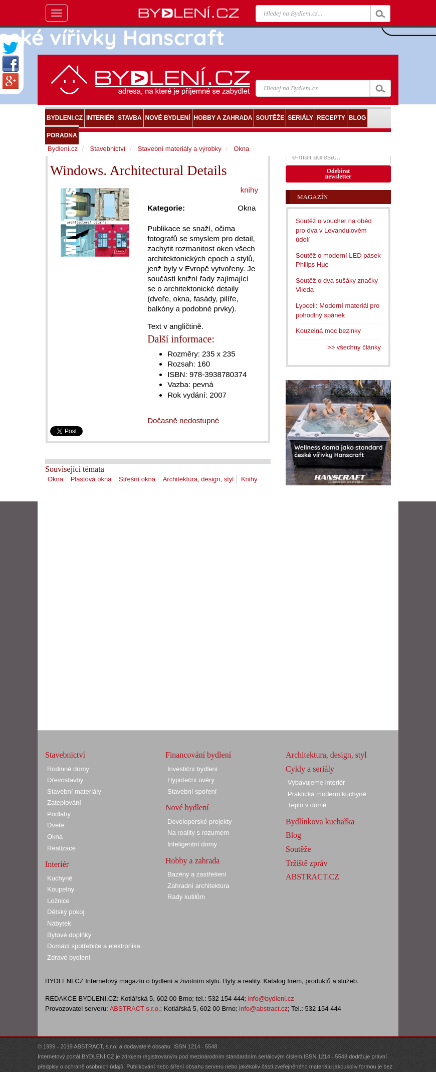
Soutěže (298, 849)
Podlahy (59, 814)
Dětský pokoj (65, 912)
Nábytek (59, 923)
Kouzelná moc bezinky (328, 330)
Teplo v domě (307, 805)
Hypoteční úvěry (190, 780)
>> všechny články (354, 347)
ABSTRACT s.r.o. (135, 1008)
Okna (55, 479)
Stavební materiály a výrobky (180, 148)
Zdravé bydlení (68, 957)
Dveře (56, 825)
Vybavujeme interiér (316, 782)
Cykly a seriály (310, 769)
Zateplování (64, 802)
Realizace (61, 848)
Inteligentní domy (192, 844)
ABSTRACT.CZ (312, 876)
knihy (249, 190)
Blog (293, 835)
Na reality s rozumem (198, 832)
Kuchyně (60, 878)
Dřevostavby (65, 780)
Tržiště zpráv (306, 863)
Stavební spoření (191, 791)
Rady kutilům (186, 897)
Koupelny (60, 889)
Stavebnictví (107, 148)
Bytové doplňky (69, 935)
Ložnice (58, 901)
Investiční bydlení (192, 769)
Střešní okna (137, 479)
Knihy (249, 479)
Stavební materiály (74, 791)
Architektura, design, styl (198, 479)
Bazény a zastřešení (197, 874)
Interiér (57, 864)
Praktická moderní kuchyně (327, 794)
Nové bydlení (187, 807)
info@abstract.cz (263, 1008)
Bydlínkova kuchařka (320, 821)
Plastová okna (91, 479)
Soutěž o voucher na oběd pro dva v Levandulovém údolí (334, 230)
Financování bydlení (198, 755)
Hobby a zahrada (192, 860)
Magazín (312, 197)
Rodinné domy (68, 769)
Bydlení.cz (63, 148)
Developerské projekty (199, 821)
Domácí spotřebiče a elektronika (93, 946)
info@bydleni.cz (271, 998)
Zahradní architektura (198, 885)
